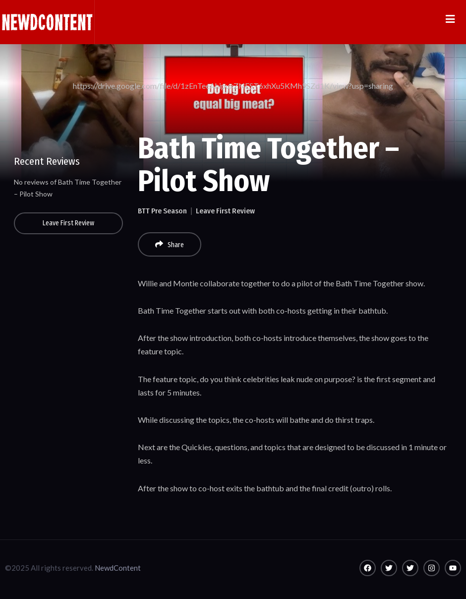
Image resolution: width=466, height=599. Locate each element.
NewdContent (118, 567)
